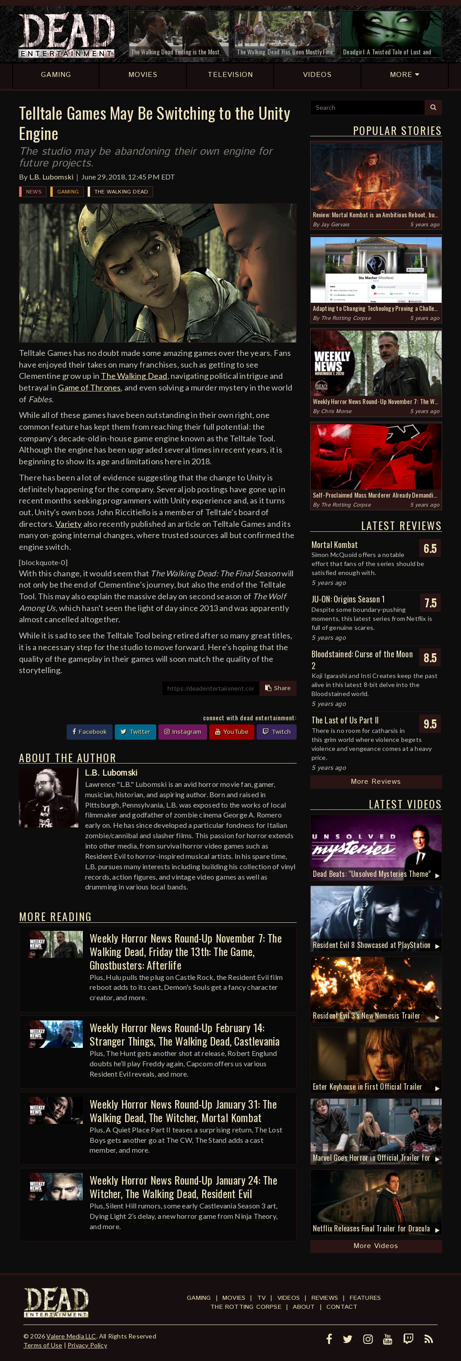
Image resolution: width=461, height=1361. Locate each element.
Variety (68, 524)
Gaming (68, 192)
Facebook (89, 732)
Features (365, 1298)
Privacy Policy (87, 1345)
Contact (341, 1307)
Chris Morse (336, 411)
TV (261, 1298)
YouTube (232, 732)
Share (278, 688)
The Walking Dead (121, 192)
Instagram (182, 732)
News (33, 192)
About (304, 1307)
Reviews (325, 1298)
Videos (288, 1298)
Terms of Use (42, 1345)
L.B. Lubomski (51, 176)
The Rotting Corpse (346, 318)
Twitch (276, 732)
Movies (233, 1298)
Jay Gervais (335, 225)
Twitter (135, 732)
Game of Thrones (89, 387)
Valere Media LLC (71, 1336)
